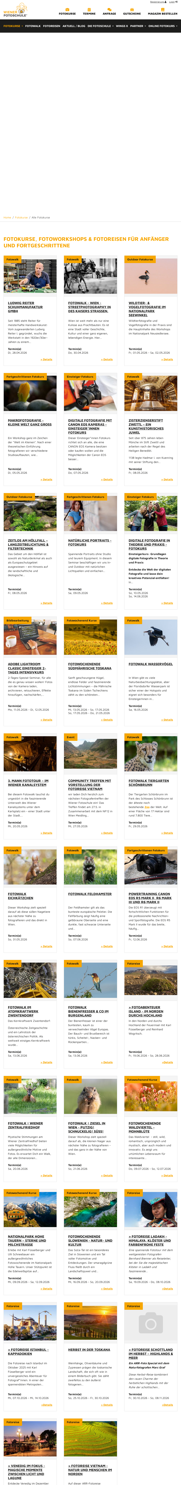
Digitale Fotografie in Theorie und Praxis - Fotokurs (149, 364)
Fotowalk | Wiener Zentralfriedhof (25, 945)
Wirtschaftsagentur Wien (86, 1440)
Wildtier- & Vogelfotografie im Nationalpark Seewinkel (147, 128)
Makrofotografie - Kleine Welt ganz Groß (30, 242)
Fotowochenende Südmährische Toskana (89, 485)
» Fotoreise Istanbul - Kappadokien (28, 1171)
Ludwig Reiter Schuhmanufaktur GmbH (25, 126)
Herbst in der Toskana (89, 1169)
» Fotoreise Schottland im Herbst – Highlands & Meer (151, 1173)
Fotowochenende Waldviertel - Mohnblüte (145, 947)
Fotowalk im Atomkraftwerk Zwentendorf (23, 831)
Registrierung (157, 2)
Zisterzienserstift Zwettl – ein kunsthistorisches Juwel (146, 246)
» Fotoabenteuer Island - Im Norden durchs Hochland (146, 831)
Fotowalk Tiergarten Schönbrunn (149, 602)
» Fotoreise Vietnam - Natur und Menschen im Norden (90, 1289)
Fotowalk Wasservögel (151, 483)
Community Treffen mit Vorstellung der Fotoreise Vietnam (89, 604)
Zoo (147, 626)
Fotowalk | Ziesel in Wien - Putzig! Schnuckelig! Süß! (86, 947)
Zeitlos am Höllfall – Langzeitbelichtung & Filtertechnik (28, 364)
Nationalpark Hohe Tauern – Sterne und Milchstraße (27, 1060)
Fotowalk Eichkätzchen (20, 715)
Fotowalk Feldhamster (90, 713)
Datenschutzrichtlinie (117, 1471)
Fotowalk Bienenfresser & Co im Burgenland (88, 831)
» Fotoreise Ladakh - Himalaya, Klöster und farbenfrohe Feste (150, 1060)
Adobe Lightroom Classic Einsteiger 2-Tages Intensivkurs (27, 487)
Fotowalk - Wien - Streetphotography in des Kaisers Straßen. (89, 126)
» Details (46, 178)
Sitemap (79, 1471)
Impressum (94, 1471)
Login (172, 2)
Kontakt (66, 1471)
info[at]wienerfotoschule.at (91, 1409)
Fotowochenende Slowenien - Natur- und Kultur (90, 1060)
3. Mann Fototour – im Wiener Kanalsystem (28, 602)
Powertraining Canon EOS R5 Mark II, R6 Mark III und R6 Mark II (150, 717)
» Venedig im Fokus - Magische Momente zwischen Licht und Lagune (26, 1291)
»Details (167, 881)
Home (54, 1471)
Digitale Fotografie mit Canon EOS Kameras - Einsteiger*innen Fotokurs (90, 246)
